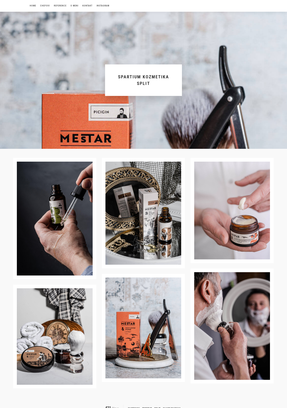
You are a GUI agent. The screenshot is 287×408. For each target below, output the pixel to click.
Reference (60, 5)
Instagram (102, 5)
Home (33, 5)
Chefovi (45, 5)
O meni (74, 5)
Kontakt (87, 5)
